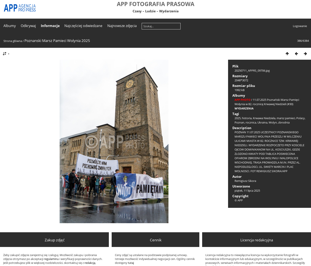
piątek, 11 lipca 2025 (247, 190)
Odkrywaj (28, 25)
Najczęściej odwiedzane (83, 25)
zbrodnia (284, 122)
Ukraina (262, 122)
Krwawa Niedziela (264, 118)
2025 (238, 118)
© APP (239, 200)
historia (247, 118)
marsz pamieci (286, 118)
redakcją (89, 263)
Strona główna (12, 41)
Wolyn (273, 122)
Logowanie (300, 26)
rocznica (251, 122)
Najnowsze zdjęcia (122, 25)
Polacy (300, 118)
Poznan (239, 122)
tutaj (131, 263)
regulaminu (51, 259)
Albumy (9, 25)
